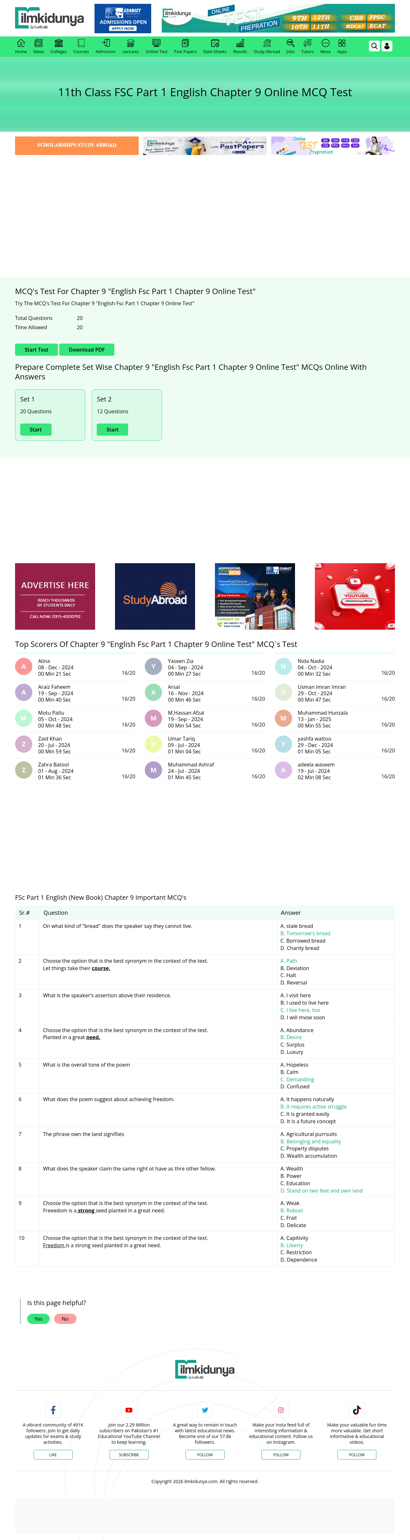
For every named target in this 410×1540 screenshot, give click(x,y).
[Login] (386, 46)
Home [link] (21, 46)
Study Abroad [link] (267, 46)
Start (36, 429)
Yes (38, 1318)
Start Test (36, 349)
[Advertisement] (205, 204)
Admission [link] (106, 46)
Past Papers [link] (185, 46)
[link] (123, 18)
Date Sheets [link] (215, 46)
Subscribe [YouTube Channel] (129, 1455)
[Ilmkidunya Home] (50, 18)
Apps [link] (342, 46)
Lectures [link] (130, 46)
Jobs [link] (291, 46)
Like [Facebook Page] (53, 1455)
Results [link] (240, 46)
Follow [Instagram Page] (281, 1455)
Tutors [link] (307, 46)
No (65, 1318)
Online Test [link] (156, 46)
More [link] (325, 46)
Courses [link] (81, 46)
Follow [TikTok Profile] (357, 1455)
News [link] (38, 46)
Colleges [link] (59, 46)
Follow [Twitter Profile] (205, 1455)
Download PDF (87, 349)
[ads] (55, 596)
